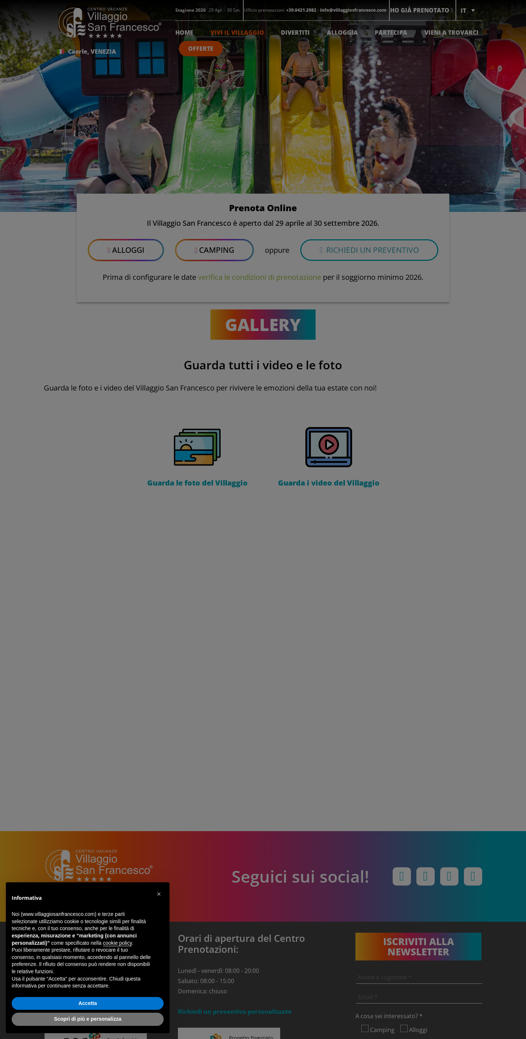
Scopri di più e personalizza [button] (87, 1019)
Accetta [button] (88, 1003)
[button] (160, 894)
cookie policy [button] (117, 943)
